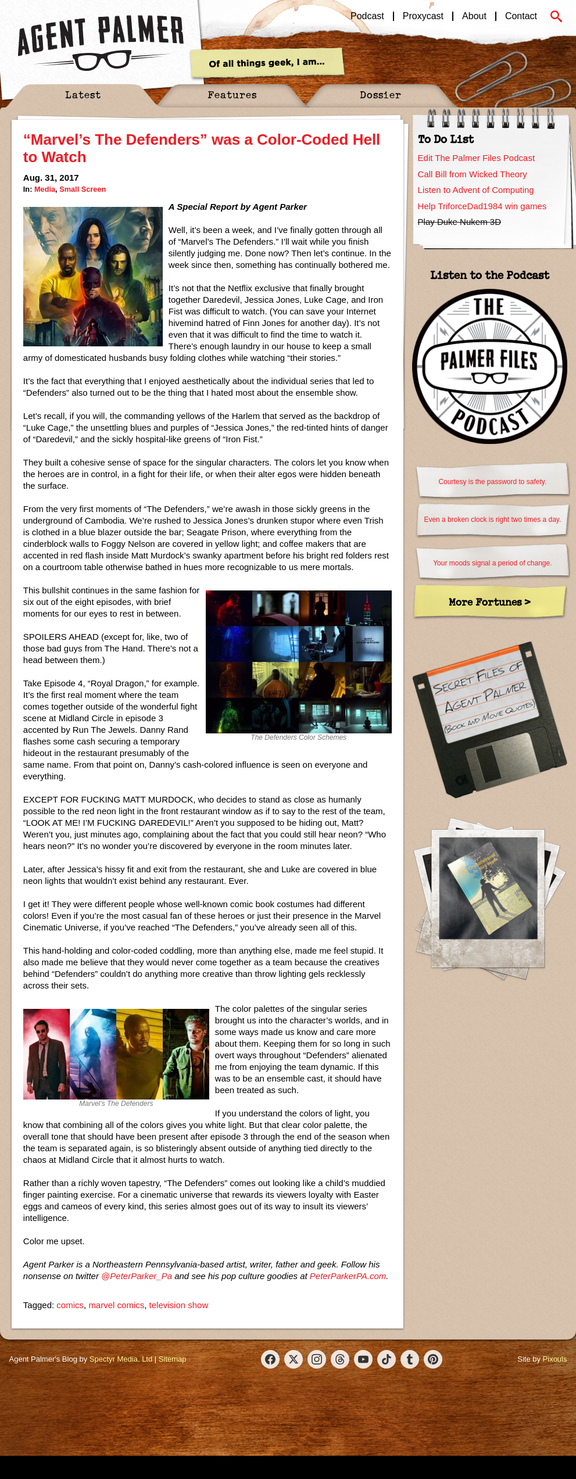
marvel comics (116, 1305)
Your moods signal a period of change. (492, 563)
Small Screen (82, 189)
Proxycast (423, 16)
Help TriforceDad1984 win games (482, 206)
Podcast (367, 16)
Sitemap (173, 1359)
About (474, 16)
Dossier (381, 94)
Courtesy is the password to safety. (492, 482)
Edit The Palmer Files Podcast (476, 158)
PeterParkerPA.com (348, 1276)
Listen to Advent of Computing (476, 190)
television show (179, 1305)
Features (232, 94)
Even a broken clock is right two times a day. (492, 519)
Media (44, 189)
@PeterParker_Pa (136, 1276)
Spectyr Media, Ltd (121, 1359)
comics (70, 1305)
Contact (521, 16)
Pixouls (555, 1359)
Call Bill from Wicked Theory (472, 174)
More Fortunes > (490, 602)
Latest (83, 94)
